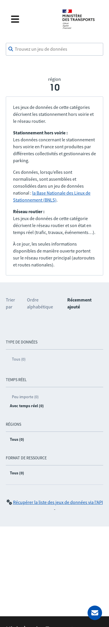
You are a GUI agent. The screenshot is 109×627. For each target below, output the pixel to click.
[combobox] (54, 49)
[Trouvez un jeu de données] (54, 49)
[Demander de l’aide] (95, 613)
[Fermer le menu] (31, 19)
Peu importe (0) (25, 396)
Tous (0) (19, 359)
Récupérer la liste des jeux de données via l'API (58, 502)
